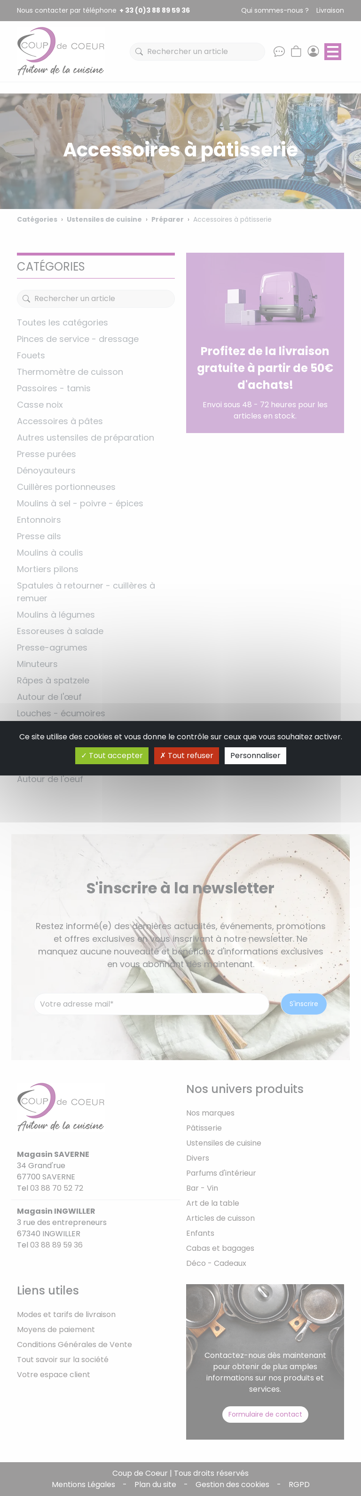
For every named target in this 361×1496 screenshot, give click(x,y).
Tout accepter (112, 755)
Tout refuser (186, 755)
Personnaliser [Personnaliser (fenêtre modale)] (255, 755)
